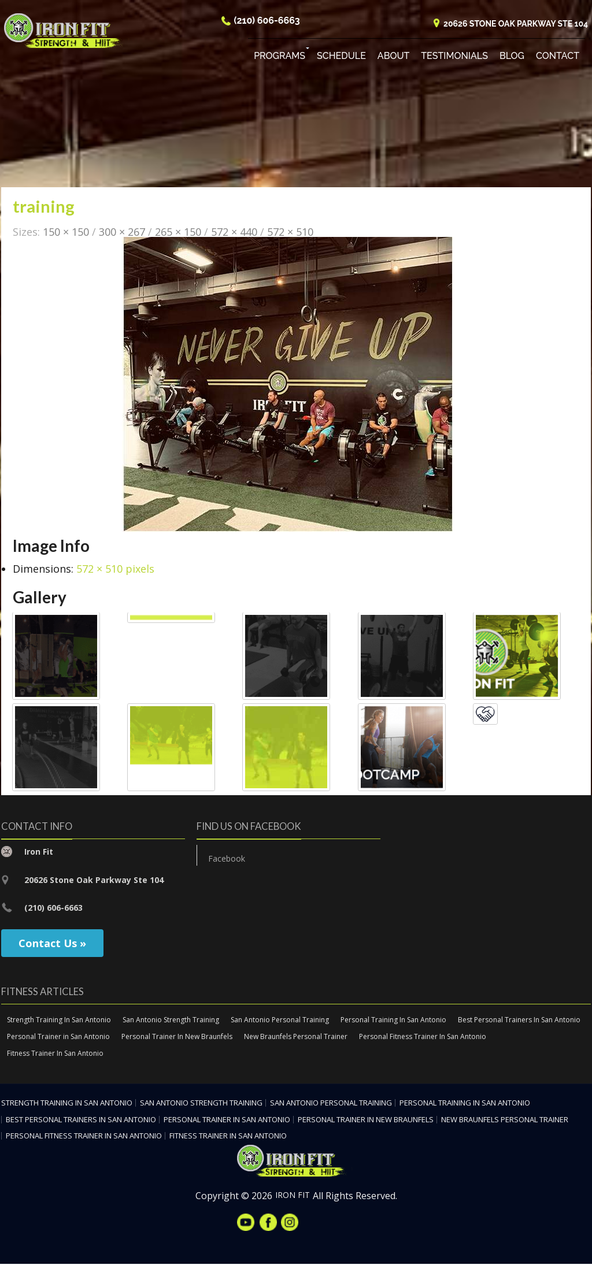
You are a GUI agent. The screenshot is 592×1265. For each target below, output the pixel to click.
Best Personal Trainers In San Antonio (519, 1021)
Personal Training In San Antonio (393, 1021)
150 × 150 (66, 232)
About (393, 57)
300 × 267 (122, 232)
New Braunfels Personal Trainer (295, 1038)
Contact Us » (52, 944)
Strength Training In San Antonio (59, 1021)
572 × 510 (290, 232)
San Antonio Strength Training (171, 1021)
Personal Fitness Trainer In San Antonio (422, 1038)
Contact (557, 57)
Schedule (341, 57)
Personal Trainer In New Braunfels (176, 1038)
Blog (512, 57)
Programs (279, 57)
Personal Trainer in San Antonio (58, 1038)
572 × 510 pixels (115, 570)
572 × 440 (234, 232)
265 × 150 (178, 232)
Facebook (226, 859)
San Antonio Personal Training (280, 1021)
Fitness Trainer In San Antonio (55, 1054)
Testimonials (454, 57)
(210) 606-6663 (267, 22)
